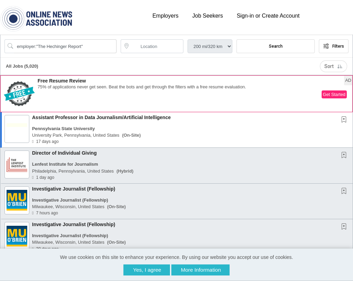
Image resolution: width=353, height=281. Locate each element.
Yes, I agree (147, 270)
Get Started (334, 94)
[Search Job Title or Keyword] (65, 46)
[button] (176, 93)
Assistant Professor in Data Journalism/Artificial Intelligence (101, 117)
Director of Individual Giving (64, 153)
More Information (201, 270)
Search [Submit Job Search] (276, 46)
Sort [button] (333, 66)
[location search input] (157, 46)
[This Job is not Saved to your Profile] (345, 120)
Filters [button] (333, 46)
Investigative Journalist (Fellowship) (73, 189)
